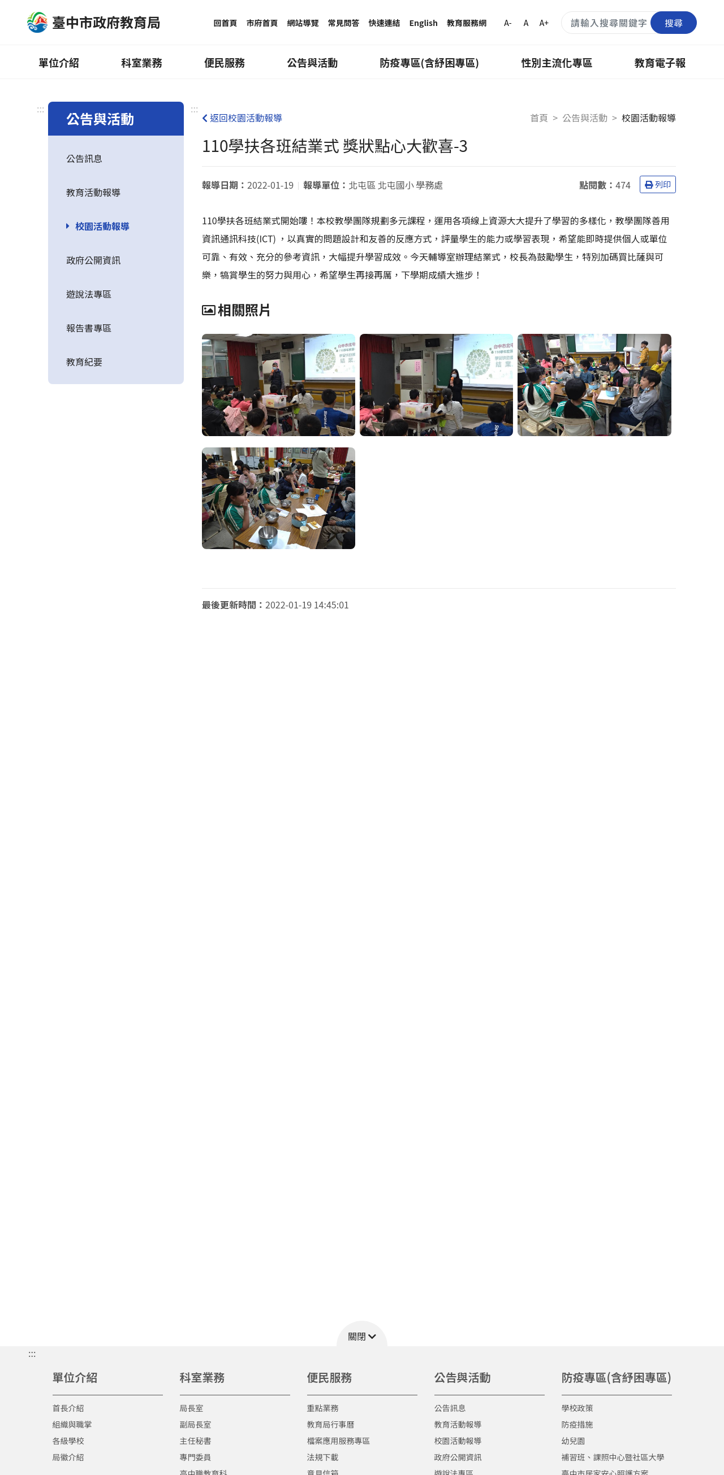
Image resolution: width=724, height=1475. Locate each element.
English (424, 22)
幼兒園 (573, 1440)
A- (507, 22)
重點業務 (323, 1407)
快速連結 (384, 22)
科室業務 (141, 62)
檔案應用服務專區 (338, 1440)
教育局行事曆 (331, 1424)
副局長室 (196, 1424)
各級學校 (68, 1440)
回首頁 (226, 22)
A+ (544, 22)
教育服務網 (466, 22)
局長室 (192, 1407)
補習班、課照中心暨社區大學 (613, 1457)
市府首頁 (262, 22)
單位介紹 (58, 62)
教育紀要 (84, 361)
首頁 (539, 117)
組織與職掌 (72, 1424)
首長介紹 (68, 1407)
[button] (362, 1333)
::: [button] (32, 1353)
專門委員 (196, 1457)
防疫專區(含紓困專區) (430, 62)
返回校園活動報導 (242, 117)
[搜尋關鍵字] (629, 22)
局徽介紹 (68, 1457)
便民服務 (224, 62)
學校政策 (577, 1407)
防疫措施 (577, 1424)
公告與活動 (312, 62)
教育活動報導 (93, 192)
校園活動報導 (102, 226)
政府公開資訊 (93, 260)
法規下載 (323, 1457)
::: (40, 108)
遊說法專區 (88, 294)
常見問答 (344, 22)
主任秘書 (196, 1440)
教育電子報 (660, 62)
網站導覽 (303, 22)
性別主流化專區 (557, 62)
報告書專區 (88, 327)
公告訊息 (84, 158)
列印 (658, 184)
